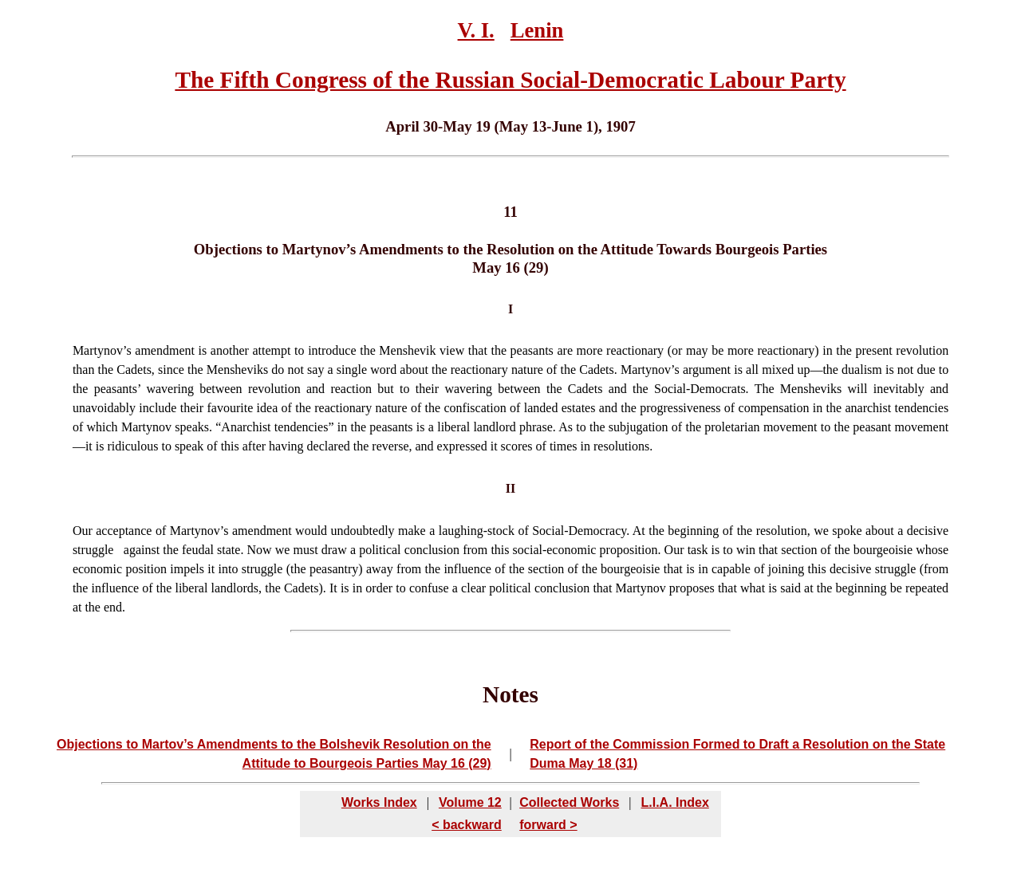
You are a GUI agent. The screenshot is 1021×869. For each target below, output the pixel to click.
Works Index (379, 802)
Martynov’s (102, 350)
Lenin (537, 30)
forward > (548, 825)
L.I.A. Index (674, 802)
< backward (467, 825)
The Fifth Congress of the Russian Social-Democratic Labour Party (510, 79)
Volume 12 (470, 802)
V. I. (476, 30)
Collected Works (569, 802)
